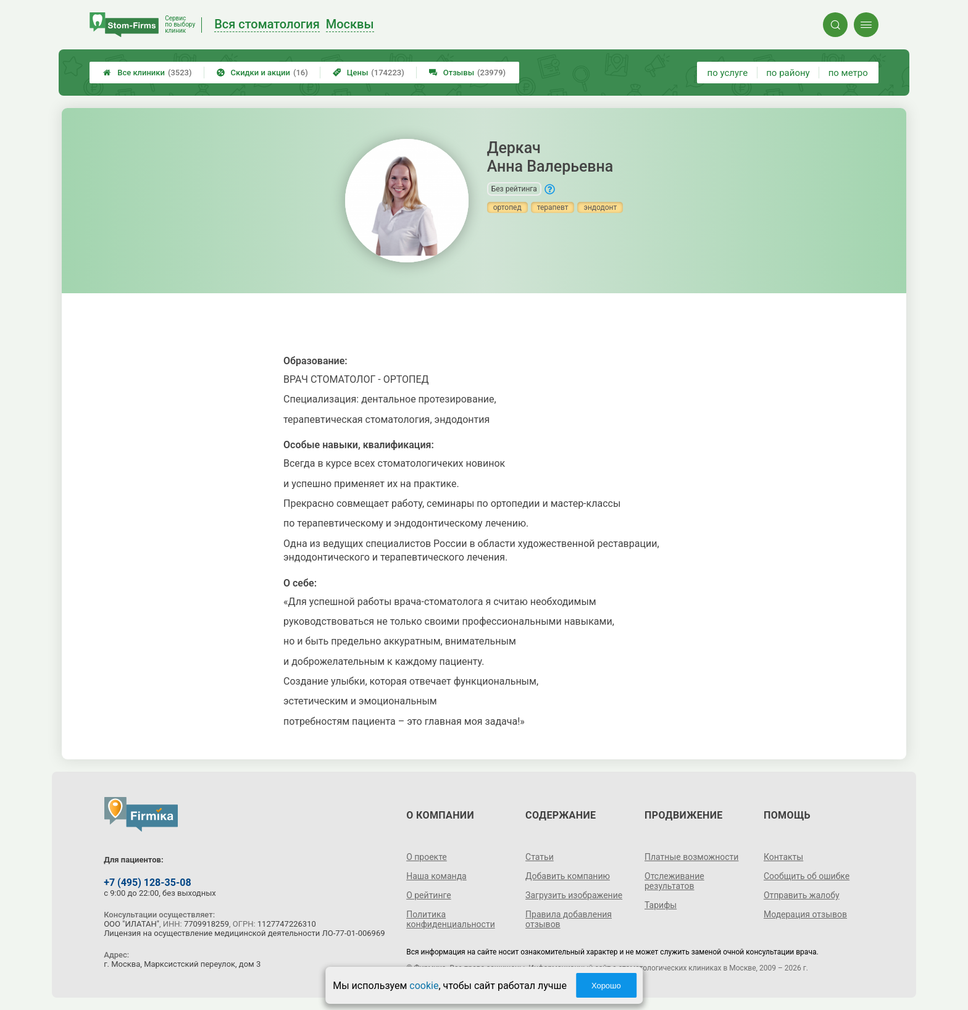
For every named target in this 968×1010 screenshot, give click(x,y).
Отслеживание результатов (674, 881)
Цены (368, 72)
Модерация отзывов (805, 914)
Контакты (783, 857)
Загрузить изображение (573, 895)
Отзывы (467, 72)
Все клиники (147, 72)
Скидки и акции (262, 72)
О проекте (426, 857)
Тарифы (661, 905)
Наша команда (436, 876)
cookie (423, 985)
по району (787, 72)
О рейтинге (428, 895)
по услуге (727, 72)
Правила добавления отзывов (568, 919)
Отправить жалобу (802, 895)
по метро (848, 72)
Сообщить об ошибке (806, 876)
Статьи (539, 857)
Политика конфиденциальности (450, 919)
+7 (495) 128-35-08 (147, 882)
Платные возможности (691, 857)
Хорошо (606, 985)
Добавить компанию (567, 876)
